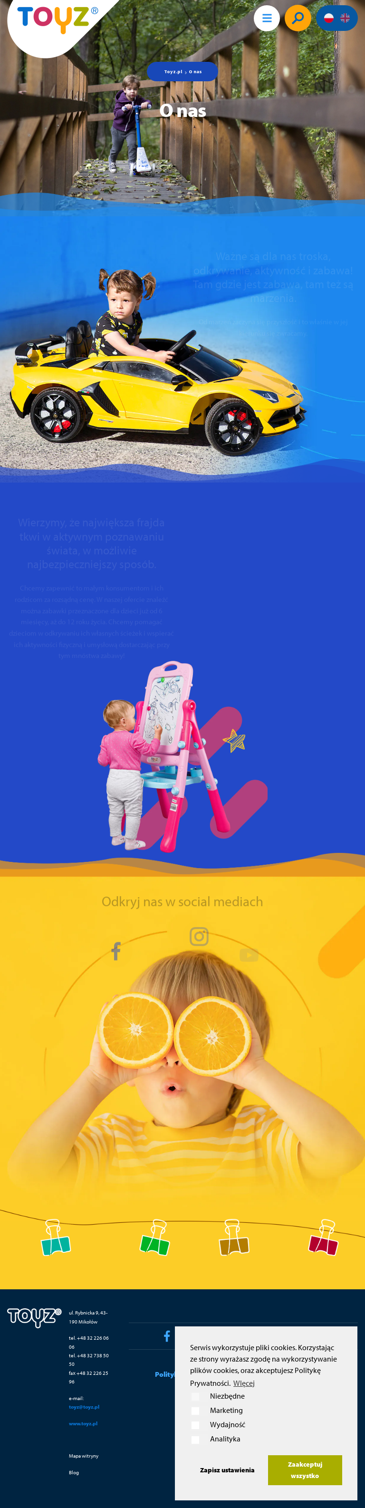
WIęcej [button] (244, 1383)
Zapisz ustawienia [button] (227, 1469)
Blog (74, 1472)
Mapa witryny (83, 1455)
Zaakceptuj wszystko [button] (305, 1470)
